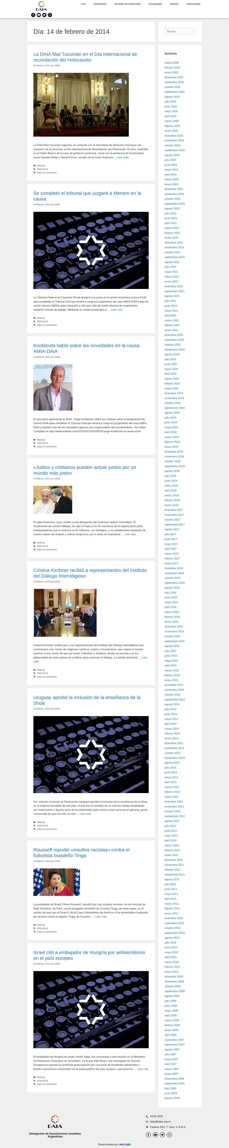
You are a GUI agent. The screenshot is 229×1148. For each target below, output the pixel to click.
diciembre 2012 (174, 801)
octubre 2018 (172, 461)
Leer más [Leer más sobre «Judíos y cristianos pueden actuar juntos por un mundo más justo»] (130, 534)
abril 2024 (171, 174)
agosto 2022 (172, 262)
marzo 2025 (172, 121)
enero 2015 (171, 680)
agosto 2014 (172, 704)
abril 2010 (171, 957)
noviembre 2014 (174, 689)
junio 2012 (171, 830)
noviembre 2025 (174, 82)
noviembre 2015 (174, 631)
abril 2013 (171, 782)
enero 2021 (171, 330)
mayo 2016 (171, 602)
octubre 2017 (172, 519)
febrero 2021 (172, 325)
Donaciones (193, 4)
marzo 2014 (172, 728)
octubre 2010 (172, 927)
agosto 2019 (172, 412)
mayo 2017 (171, 544)
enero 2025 (171, 130)
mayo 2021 (171, 310)
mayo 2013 (171, 777)
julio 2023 (170, 213)
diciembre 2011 (174, 859)
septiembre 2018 (175, 466)
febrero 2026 (172, 67)
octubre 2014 (172, 694)
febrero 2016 (172, 616)
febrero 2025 (172, 126)
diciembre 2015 (174, 626)
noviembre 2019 (174, 398)
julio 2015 (170, 650)
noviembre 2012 (174, 806)
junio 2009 (171, 1005)
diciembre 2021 (174, 286)
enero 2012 (171, 855)
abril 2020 (171, 373)
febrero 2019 (172, 441)
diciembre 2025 (174, 77)
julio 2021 (170, 300)
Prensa (174, 4)
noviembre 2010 (174, 923)
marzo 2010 (172, 962)
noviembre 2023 (174, 194)
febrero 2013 (172, 791)
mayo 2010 (171, 952)
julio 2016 (170, 592)
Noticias (41, 165)
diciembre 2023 (174, 189)
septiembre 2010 (175, 932)
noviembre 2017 (174, 514)
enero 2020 (171, 388)
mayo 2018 (171, 485)
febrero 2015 (172, 675)
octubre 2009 (172, 986)
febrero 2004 (172, 1098)
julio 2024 (170, 159)
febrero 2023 (172, 232)
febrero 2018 (172, 500)
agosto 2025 (172, 96)
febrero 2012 (172, 850)
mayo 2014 (171, 719)
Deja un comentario (47, 172)
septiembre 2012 (175, 816)
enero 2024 (171, 184)
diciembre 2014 (174, 684)
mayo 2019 (171, 427)
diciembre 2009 (174, 976)
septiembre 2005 (175, 1083)
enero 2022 (171, 281)
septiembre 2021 (175, 291)
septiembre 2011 (175, 874)
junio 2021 (171, 305)
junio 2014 (171, 714)
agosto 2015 (172, 646)
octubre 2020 (172, 344)
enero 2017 (171, 563)
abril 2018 (171, 490)
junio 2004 (171, 1093)
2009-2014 (42, 169)
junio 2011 (171, 889)
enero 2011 (171, 913)
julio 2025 (170, 101)
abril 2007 (171, 1064)
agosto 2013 (172, 762)
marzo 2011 (172, 903)
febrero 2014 (172, 733)
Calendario (155, 4)
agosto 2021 (172, 296)
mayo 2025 (171, 111)
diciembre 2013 (174, 743)
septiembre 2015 (175, 641)
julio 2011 (170, 884)
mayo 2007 (171, 1059)
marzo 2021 (172, 320)
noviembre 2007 (174, 1039)
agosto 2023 (172, 208)
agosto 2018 (172, 471)
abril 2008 (171, 1034)
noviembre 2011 (174, 864)
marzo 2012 (172, 845)
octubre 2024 (172, 145)
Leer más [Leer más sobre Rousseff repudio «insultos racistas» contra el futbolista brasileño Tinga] (101, 916)
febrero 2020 (172, 383)
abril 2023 (171, 223)
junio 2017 (171, 539)
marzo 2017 (172, 553)
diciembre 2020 (174, 334)
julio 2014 (170, 709)
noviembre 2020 (174, 339)
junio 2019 (171, 422)
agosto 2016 (172, 587)
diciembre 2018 (174, 451)
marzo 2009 (172, 1020)
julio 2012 (170, 825)
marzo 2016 (172, 612)
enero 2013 (171, 796)
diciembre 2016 (174, 568)
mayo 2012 (171, 835)
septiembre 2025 (175, 91)
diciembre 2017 (174, 509)
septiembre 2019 (175, 407)
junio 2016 (171, 597)
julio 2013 (170, 767)
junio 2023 (171, 218)
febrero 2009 (172, 1025)
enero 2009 (171, 1030)
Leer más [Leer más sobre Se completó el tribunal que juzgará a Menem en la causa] (116, 309)
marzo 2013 (172, 787)
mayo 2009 (171, 1010)
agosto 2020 (172, 354)
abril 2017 (171, 548)
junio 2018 (171, 480)
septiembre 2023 (175, 203)
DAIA (83, 4)
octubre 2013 (172, 752)
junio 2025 (171, 106)
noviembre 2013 (174, 748)
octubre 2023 (172, 198)
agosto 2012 (172, 821)
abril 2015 (171, 665)
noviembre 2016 (174, 573)
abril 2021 (171, 315)
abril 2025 (171, 116)
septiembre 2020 (175, 349)
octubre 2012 (172, 811)
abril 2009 (171, 1015)
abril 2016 (171, 607)
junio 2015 (171, 655)
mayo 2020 (171, 369)
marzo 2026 (172, 62)
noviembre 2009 (174, 981)
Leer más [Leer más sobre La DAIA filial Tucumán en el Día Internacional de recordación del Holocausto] (122, 157)
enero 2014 (171, 738)
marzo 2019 (172, 437)
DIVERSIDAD (100, 4)
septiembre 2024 (175, 150)
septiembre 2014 (175, 699)
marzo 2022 (172, 276)
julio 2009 (170, 1000)
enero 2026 (171, 72)
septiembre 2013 (175, 757)
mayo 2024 (171, 169)
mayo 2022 (171, 271)
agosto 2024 (172, 155)
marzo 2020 (172, 378)
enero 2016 (171, 621)
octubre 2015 (172, 636)
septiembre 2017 (175, 524)
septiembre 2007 (175, 1044)
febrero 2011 (172, 908)
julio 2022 (170, 266)
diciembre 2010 (174, 918)
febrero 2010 (172, 966)
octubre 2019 (172, 403)
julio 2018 (170, 475)
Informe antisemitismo (127, 4)
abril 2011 (171, 898)
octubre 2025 (172, 87)
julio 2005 (170, 1088)
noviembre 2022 (174, 247)
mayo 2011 (171, 894)
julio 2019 (170, 417)
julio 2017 (170, 534)
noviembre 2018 (174, 456)
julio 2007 (170, 1054)
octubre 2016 (172, 577)
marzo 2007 (172, 1069)
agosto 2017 (172, 529)
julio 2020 (170, 359)
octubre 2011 (172, 869)
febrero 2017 (172, 558)
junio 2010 (171, 947)
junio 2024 (171, 164)
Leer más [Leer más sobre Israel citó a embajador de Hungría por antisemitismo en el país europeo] (143, 1069)
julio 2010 (170, 942)
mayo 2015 (171, 660)
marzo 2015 (172, 670)
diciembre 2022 (174, 242)
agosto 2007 (172, 1049)
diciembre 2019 (174, 393)
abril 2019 (171, 432)
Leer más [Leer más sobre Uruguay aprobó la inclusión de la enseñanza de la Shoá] (85, 813)
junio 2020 (171, 364)
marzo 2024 (172, 179)
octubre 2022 (172, 252)
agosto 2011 (172, 879)
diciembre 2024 (174, 135)
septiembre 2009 (175, 991)
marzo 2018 (172, 495)
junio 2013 (171, 772)
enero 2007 (171, 1073)
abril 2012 (171, 840)
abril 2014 (171, 723)
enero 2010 (171, 971)
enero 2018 (171, 505)
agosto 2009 (172, 996)
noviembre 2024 (174, 140)
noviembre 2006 (174, 1078)
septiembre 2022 (175, 257)
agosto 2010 (172, 937)
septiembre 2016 (175, 582)
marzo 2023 (172, 228)
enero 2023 (171, 237)
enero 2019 (171, 446)
